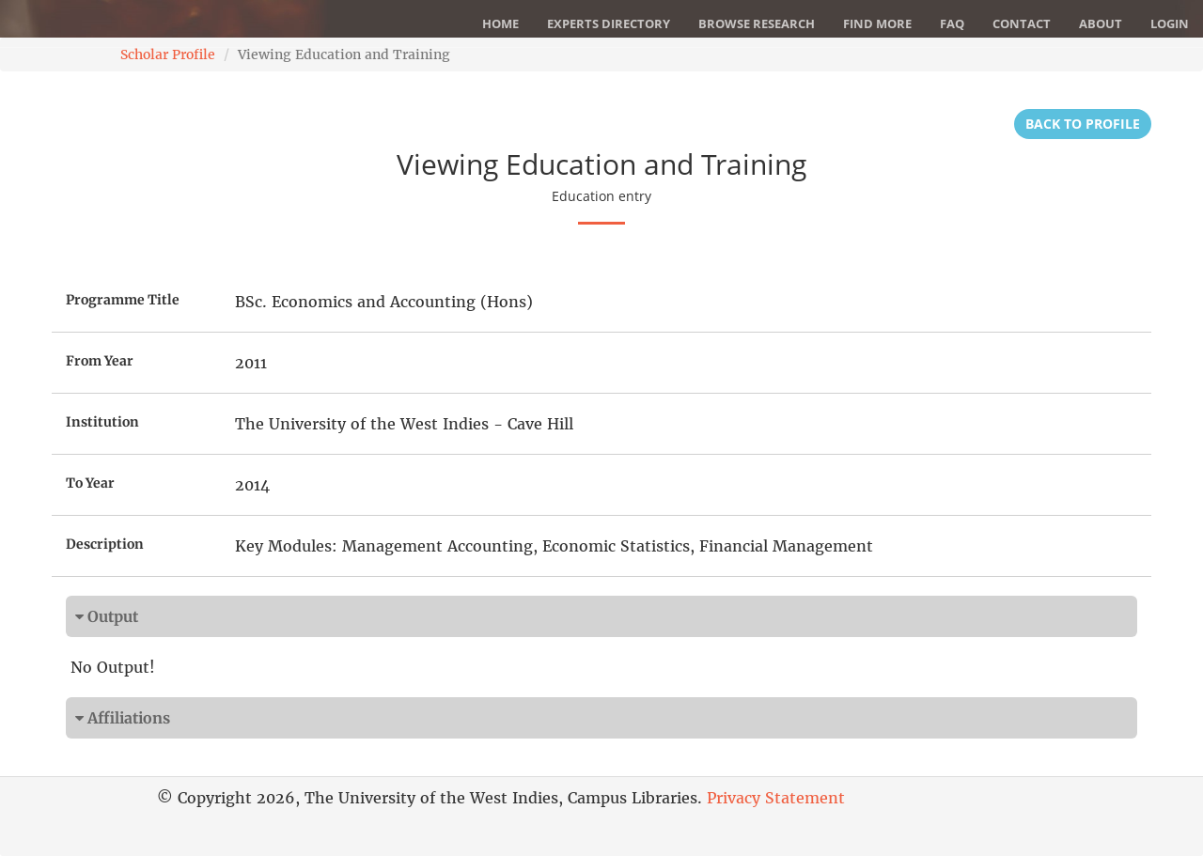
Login (1169, 23)
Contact (1021, 23)
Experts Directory (608, 23)
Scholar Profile (167, 54)
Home (500, 23)
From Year (99, 360)
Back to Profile (1082, 123)
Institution (102, 421)
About (1100, 23)
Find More (877, 23)
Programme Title (123, 299)
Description (105, 544)
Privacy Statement (776, 797)
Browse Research (756, 23)
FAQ (952, 23)
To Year (90, 483)
